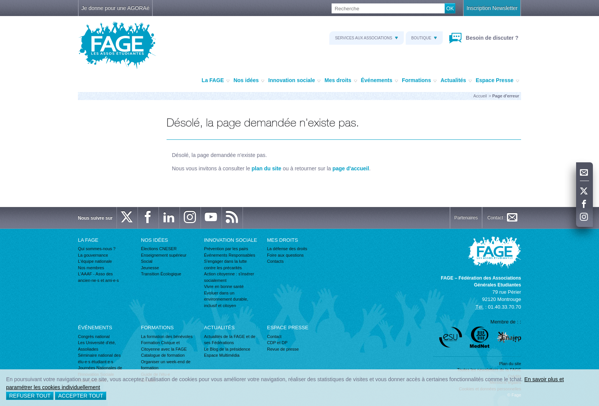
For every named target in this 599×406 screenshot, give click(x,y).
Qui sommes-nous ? (96, 248)
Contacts (275, 261)
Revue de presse (283, 349)
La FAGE (216, 80)
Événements (379, 80)
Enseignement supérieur (163, 255)
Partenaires (466, 217)
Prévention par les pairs (226, 248)
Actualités (456, 80)
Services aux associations (366, 38)
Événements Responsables (229, 255)
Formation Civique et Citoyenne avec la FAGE (164, 345)
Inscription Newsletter (492, 8)
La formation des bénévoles (167, 336)
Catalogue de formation (163, 355)
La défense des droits (287, 248)
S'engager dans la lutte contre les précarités (225, 264)
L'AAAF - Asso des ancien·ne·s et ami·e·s (98, 277)
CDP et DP (277, 342)
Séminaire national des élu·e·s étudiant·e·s (99, 358)
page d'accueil (350, 168)
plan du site (267, 168)
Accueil (480, 96)
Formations (419, 80)
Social (146, 261)
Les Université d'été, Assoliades (97, 345)
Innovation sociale (294, 80)
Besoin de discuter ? (491, 38)
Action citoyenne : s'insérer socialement (229, 277)
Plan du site (510, 363)
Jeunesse (150, 267)
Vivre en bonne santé (224, 286)
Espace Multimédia (222, 355)
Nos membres (91, 267)
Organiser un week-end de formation (166, 364)
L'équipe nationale (95, 261)
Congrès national (94, 336)
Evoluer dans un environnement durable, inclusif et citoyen (226, 299)
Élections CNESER (159, 248)
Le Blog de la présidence (227, 349)
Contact (274, 336)
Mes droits (340, 80)
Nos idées (248, 80)
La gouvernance (93, 255)
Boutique (424, 38)
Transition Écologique (161, 274)
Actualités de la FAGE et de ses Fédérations (230, 339)
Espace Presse (497, 80)
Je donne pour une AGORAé (115, 8)
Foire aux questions (285, 255)
